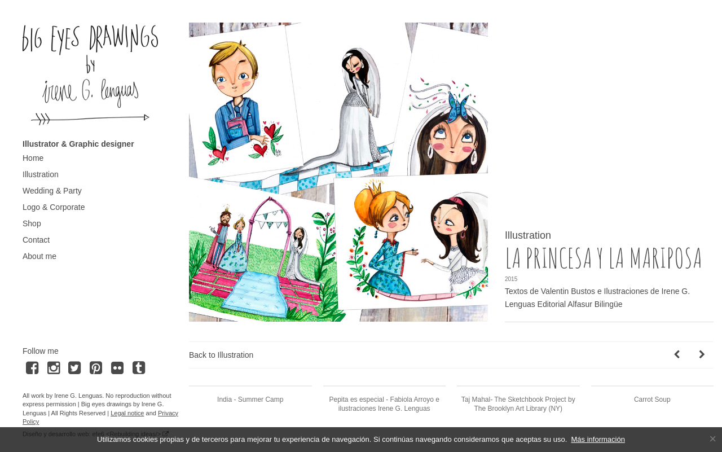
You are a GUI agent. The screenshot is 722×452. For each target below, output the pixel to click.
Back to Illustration (221, 354)
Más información (598, 439)
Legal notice (127, 413)
